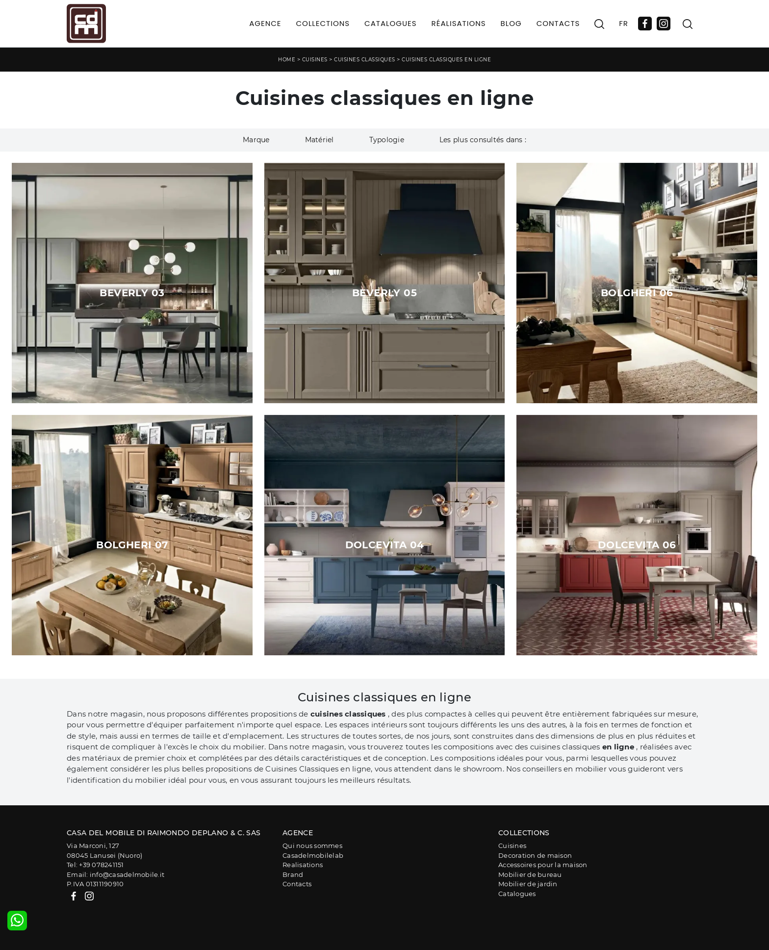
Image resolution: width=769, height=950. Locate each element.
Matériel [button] (319, 139)
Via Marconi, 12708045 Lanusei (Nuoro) (104, 850)
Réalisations (459, 23)
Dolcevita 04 (384, 544)
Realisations (302, 865)
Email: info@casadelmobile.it (115, 874)
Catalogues (390, 23)
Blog (511, 23)
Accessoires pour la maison (543, 865)
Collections (323, 23)
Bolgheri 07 (132, 544)
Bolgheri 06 (637, 292)
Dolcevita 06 (637, 544)
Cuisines (315, 59)
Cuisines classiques (364, 59)
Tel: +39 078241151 (95, 865)
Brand (292, 874)
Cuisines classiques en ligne (446, 59)
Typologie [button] (386, 139)
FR (623, 23)
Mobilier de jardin (528, 884)
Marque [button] (256, 139)
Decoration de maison (535, 855)
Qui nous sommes (312, 845)
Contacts (558, 23)
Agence (265, 23)
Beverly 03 (132, 292)
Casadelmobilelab (312, 855)
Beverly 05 (384, 292)
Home (286, 59)
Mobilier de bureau (530, 874)
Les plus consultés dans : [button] (482, 139)
